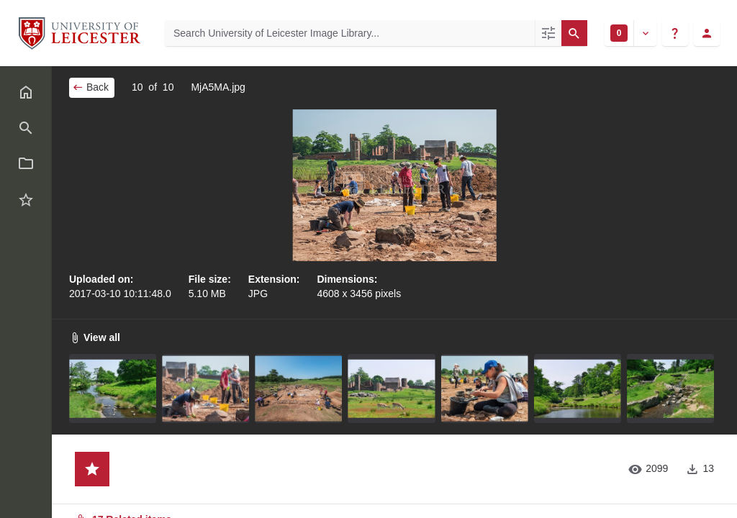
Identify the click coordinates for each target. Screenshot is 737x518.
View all (94, 337)
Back (90, 87)
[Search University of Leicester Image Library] (350, 33)
